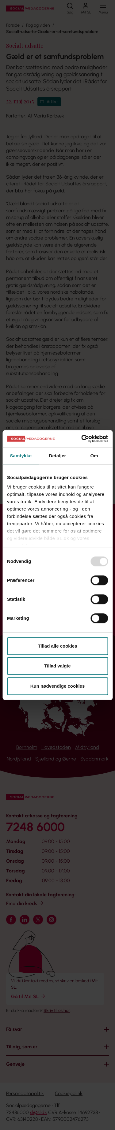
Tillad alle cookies (57, 646)
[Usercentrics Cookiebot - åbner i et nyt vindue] (82, 439)
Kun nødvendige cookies (57, 686)
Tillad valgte (57, 665)
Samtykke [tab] (21, 455)
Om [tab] (94, 455)
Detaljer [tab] (57, 455)
